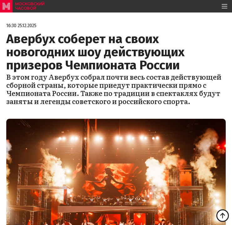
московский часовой (29, 6)
